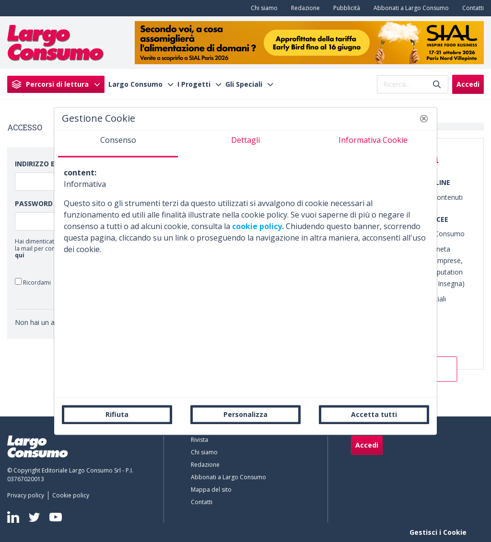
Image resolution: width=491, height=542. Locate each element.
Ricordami (33, 282)
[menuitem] (262, 8)
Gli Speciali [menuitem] (243, 84)
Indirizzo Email (43, 163)
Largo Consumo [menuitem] (135, 84)
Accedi (467, 84)
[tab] (118, 143)
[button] (424, 118)
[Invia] (436, 84)
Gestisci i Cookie (438, 532)
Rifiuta (117, 414)
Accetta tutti (374, 414)
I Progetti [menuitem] (193, 84)
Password (34, 203)
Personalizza (245, 414)
